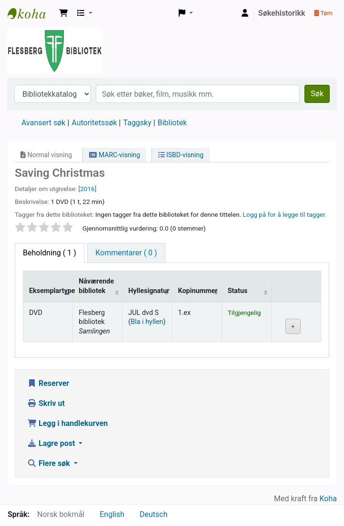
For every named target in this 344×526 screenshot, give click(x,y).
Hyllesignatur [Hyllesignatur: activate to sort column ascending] (148, 291)
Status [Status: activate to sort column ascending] (238, 291)
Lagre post (52, 443)
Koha (328, 498)
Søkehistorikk (281, 13)
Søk (317, 93)
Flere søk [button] (49, 463)
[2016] (88, 188)
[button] (63, 13)
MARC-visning (114, 155)
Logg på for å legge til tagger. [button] (285, 214)
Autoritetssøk (94, 122)
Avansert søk (43, 122)
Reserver (48, 383)
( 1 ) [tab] (49, 252)
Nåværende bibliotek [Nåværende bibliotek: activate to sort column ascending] (96, 285)
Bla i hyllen (147, 322)
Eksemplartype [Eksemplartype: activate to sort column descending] (51, 291)
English (112, 514)
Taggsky (137, 122)
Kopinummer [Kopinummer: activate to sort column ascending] (197, 291)
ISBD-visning (181, 155)
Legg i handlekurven (67, 423)
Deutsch (153, 514)
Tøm (323, 13)
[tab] (126, 253)
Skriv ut (46, 403)
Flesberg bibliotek (31, 13)
